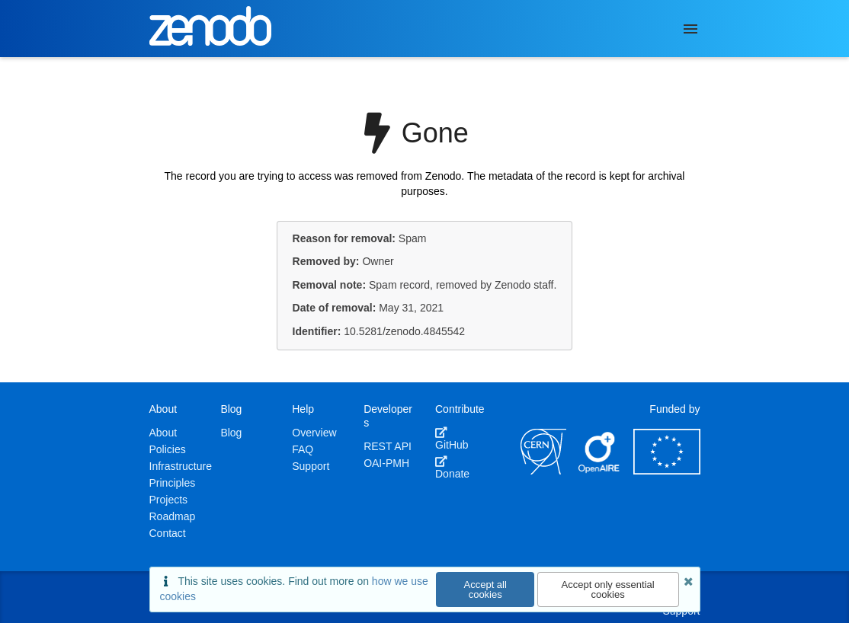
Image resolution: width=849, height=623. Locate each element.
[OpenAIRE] (600, 471)
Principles (172, 483)
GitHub (452, 439)
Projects (168, 500)
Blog (231, 433)
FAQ (302, 449)
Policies (167, 449)
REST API (388, 446)
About (163, 433)
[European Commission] (666, 471)
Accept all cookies (485, 589)
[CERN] (543, 471)
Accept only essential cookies (608, 589)
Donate (452, 467)
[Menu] (690, 29)
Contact (167, 533)
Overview (314, 433)
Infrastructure (180, 466)
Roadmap (172, 516)
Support (310, 466)
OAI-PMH (386, 463)
